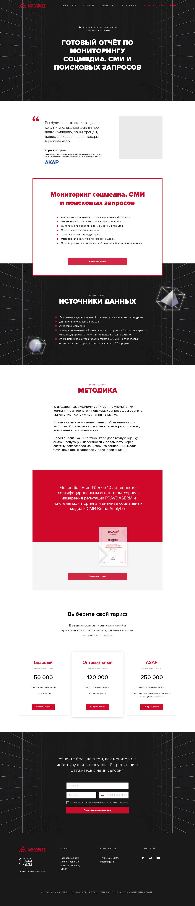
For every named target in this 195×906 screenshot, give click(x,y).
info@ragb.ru (107, 861)
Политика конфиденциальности (33, 871)
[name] (97, 785)
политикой (122, 802)
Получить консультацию (97, 810)
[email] (81, 795)
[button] (43, 707)
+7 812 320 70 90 (154, 5)
